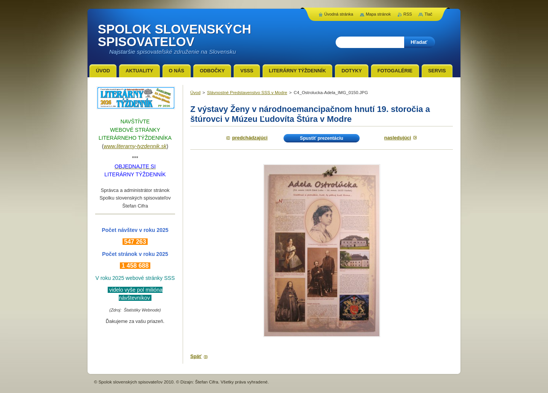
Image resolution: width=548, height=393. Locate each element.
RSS (407, 14)
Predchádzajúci (250, 138)
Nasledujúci (397, 138)
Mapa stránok (378, 14)
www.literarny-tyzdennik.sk (135, 146)
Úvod (195, 92)
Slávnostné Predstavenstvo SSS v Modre (247, 92)
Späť (196, 356)
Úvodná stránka (338, 14)
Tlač (428, 14)
